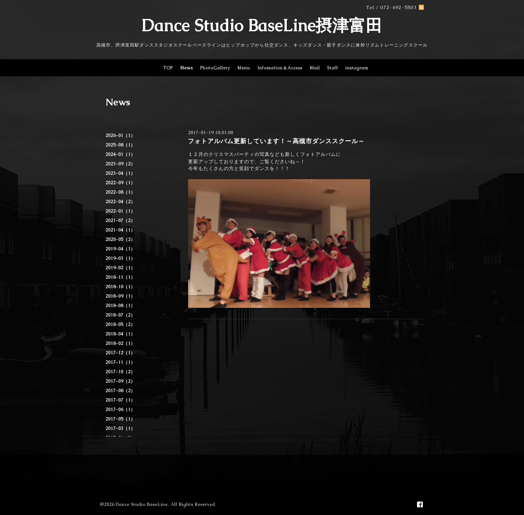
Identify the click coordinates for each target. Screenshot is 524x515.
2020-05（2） (120, 239)
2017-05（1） (120, 419)
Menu (243, 68)
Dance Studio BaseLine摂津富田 (262, 25)
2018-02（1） (120, 343)
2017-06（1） (120, 410)
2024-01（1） (120, 154)
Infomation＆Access (279, 68)
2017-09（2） (120, 381)
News (186, 68)
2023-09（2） (120, 164)
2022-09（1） (120, 183)
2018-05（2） (120, 324)
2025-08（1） (120, 145)
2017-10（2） (120, 372)
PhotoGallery (215, 68)
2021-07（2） (120, 221)
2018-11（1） (120, 277)
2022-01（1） (120, 211)
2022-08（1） (120, 192)
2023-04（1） (120, 173)
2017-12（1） (120, 353)
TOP (168, 68)
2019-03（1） (120, 258)
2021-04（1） (120, 230)
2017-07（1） (120, 400)
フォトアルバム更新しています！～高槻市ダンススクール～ (276, 141)
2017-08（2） (120, 391)
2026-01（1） (120, 135)
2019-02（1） (120, 268)
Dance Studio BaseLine (142, 504)
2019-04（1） (120, 249)
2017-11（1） (120, 362)
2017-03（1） (120, 428)
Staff (332, 68)
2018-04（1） (120, 334)
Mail (315, 68)
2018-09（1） (120, 296)
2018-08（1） (120, 306)
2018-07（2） (120, 315)
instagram (356, 68)
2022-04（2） (120, 202)
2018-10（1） (120, 287)
